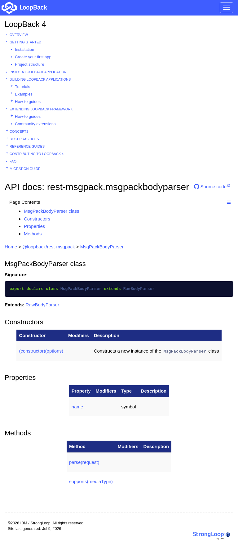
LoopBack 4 (25, 24)
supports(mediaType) (91, 481)
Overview (19, 35)
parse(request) (84, 462)
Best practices (24, 139)
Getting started (25, 42)
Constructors (37, 218)
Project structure (29, 64)
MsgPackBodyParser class (51, 211)
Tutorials (22, 86)
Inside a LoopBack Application (38, 72)
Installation (24, 49)
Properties (34, 226)
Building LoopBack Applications (40, 79)
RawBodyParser (42, 304)
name (77, 406)
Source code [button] (210, 186)
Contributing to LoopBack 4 (37, 154)
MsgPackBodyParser (102, 246)
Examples (24, 94)
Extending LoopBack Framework (41, 109)
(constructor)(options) (41, 351)
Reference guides (27, 146)
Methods (33, 233)
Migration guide (25, 169)
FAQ (13, 161)
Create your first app (33, 57)
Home (11, 246)
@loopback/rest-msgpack (48, 246)
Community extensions (35, 124)
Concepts (19, 131)
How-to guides (28, 101)
